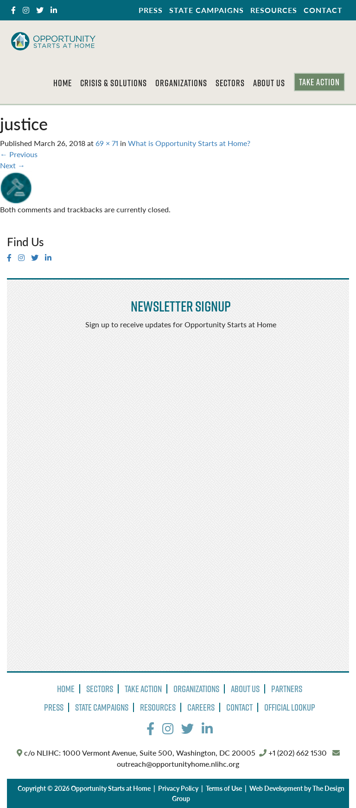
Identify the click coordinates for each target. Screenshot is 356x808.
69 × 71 (106, 143)
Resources (273, 10)
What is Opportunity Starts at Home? (189, 143)
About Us (269, 83)
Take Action (319, 82)
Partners (286, 688)
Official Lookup (289, 707)
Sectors (230, 83)
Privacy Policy (178, 788)
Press (151, 10)
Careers (201, 707)
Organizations (181, 83)
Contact (323, 10)
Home (62, 83)
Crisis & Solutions (113, 83)
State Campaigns (206, 10)
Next (12, 165)
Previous (19, 154)
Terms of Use (224, 788)
